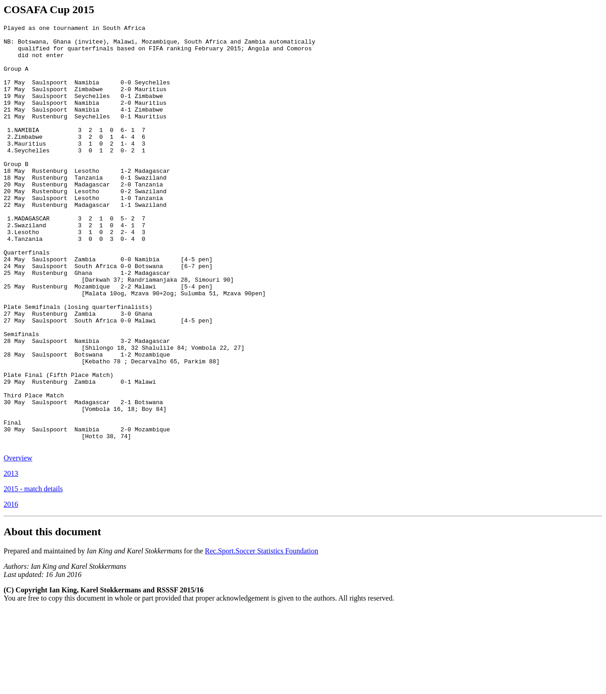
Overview (18, 542)
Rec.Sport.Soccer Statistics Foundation (261, 635)
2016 (11, 588)
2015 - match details (33, 573)
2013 (11, 558)
